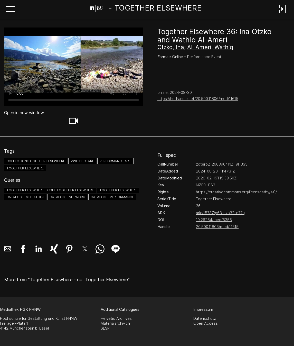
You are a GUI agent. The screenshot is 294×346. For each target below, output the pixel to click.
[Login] (282, 13)
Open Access (205, 323)
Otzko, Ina (170, 47)
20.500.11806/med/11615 (217, 226)
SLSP (105, 328)
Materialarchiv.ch (115, 323)
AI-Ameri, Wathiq (210, 47)
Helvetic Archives (116, 318)
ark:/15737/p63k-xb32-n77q (220, 212)
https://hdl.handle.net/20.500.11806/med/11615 (197, 98)
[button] (10, 9)
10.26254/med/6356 (214, 219)
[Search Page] (146, 9)
